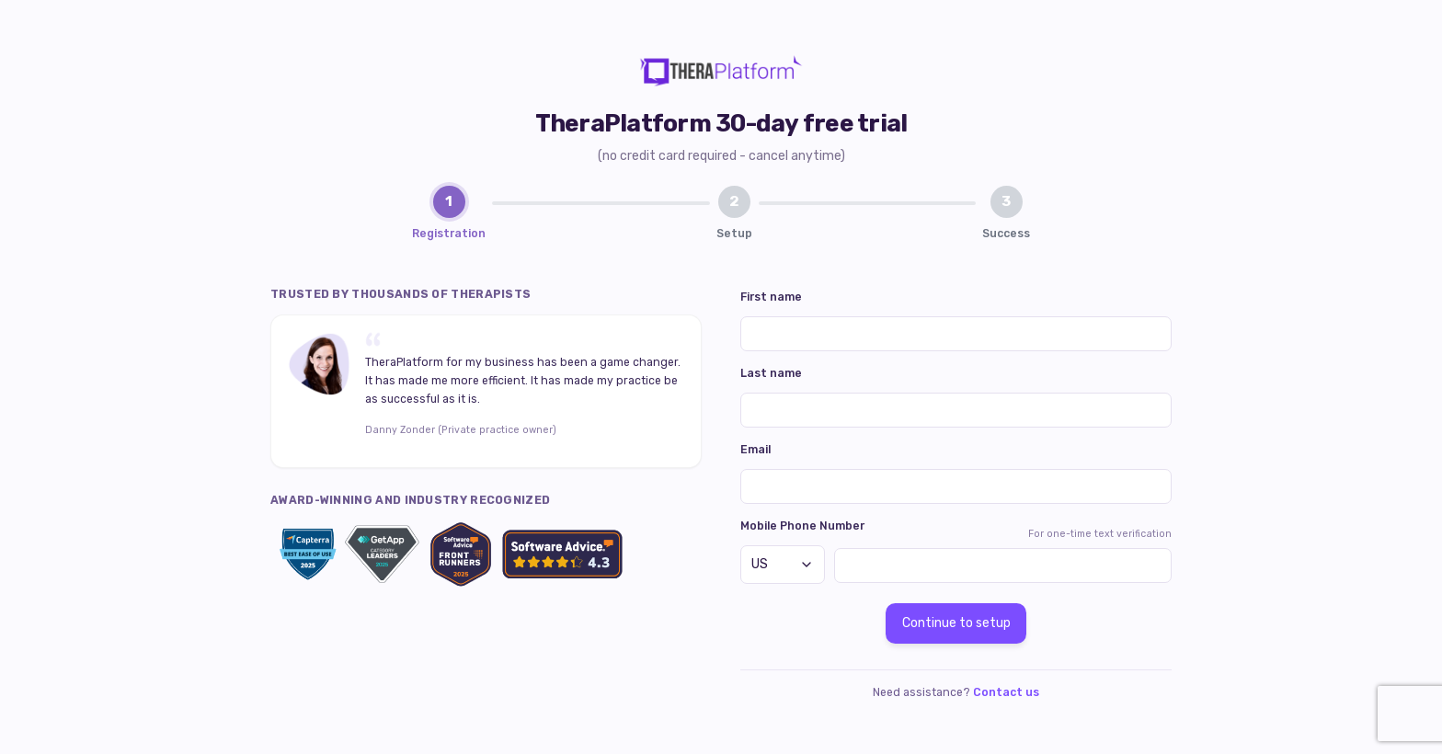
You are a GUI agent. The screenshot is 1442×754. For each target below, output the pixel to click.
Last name (771, 373)
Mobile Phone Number (802, 526)
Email (755, 449)
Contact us (1006, 692)
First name (771, 297)
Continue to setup (956, 623)
